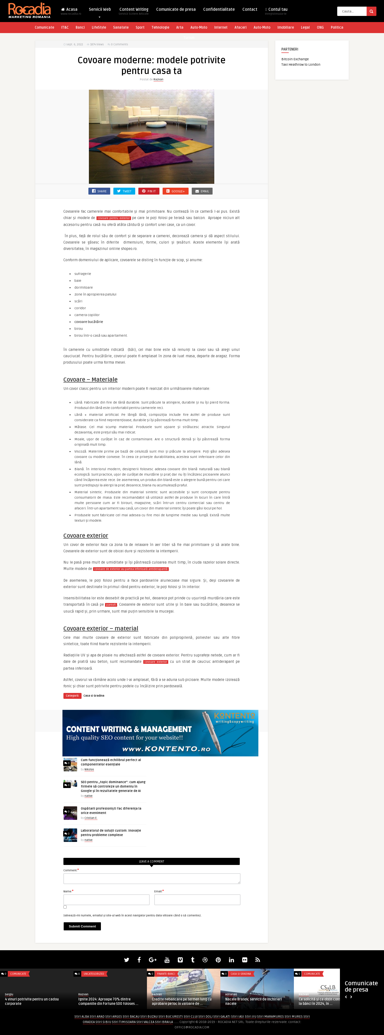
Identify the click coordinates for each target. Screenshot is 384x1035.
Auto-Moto (199, 27)
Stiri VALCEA (145, 1022)
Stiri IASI (237, 1016)
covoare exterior (155, 662)
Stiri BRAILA (164, 1022)
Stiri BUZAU (149, 1016)
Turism (188, 38)
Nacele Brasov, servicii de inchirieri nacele (253, 1001)
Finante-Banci (166, 973)
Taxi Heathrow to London (300, 64)
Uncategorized (94, 973)
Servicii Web (100, 10)
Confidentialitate (219, 9)
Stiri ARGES (113, 1016)
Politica (337, 27)
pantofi (111, 605)
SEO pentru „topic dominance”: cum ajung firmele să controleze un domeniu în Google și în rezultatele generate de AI (113, 786)
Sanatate (121, 27)
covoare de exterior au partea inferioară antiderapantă (131, 569)
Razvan (158, 79)
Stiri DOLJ (205, 1016)
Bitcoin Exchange (295, 59)
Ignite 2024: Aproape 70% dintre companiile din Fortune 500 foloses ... (108, 1001)
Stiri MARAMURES (270, 1016)
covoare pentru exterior (114, 218)
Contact (249, 9)
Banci (80, 27)
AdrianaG (231, 994)
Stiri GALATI (221, 1016)
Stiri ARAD (97, 1016)
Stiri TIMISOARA (124, 1022)
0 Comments (119, 44)
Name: (68, 891)
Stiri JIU (250, 1016)
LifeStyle (99, 27)
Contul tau (276, 13)
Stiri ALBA (81, 1016)
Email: (159, 891)
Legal (305, 27)
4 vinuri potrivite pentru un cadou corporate (32, 1001)
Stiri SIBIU (103, 1022)
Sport (140, 27)
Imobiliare (285, 27)
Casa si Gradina (94, 696)
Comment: (71, 870)
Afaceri (241, 27)
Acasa (71, 13)
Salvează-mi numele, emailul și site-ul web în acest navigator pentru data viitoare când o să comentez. (132, 915)
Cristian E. (90, 818)
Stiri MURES (294, 1016)
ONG (320, 27)
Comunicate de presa (176, 9)
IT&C (65, 27)
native (88, 796)
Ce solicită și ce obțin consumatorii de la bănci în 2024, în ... (329, 1001)
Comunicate (44, 27)
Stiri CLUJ (191, 1016)
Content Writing (134, 13)
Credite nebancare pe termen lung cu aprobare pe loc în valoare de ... (182, 1001)
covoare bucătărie (88, 322)
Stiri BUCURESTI (170, 1016)
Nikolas (89, 769)
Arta (179, 27)
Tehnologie (160, 27)
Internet (221, 27)
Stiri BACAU (131, 1016)
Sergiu (9, 994)
